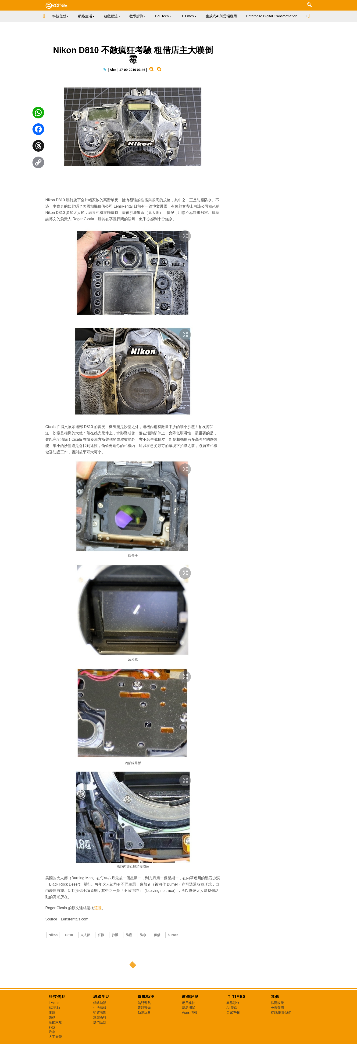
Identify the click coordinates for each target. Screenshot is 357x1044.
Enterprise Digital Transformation (271, 16)
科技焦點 (57, 997)
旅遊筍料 (99, 1017)
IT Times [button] (188, 16)
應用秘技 (188, 1003)
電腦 (52, 1012)
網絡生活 (101, 997)
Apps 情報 (189, 1012)
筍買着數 (99, 1012)
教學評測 (190, 997)
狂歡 (101, 935)
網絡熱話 (99, 1003)
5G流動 (54, 1008)
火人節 (85, 935)
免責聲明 (277, 1008)
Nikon (53, 935)
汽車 (52, 1032)
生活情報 (99, 1008)
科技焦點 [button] (60, 16)
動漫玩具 (144, 1012)
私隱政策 (277, 1003)
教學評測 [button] (137, 16)
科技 (52, 1027)
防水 (143, 935)
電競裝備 (144, 1008)
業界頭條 (232, 1003)
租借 (157, 935)
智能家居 (55, 1022)
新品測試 (188, 1008)
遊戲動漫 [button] (112, 16)
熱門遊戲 (144, 1003)
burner (173, 935)
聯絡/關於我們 (281, 1012)
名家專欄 (232, 1012)
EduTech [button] (163, 16)
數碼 (52, 1017)
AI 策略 (231, 1008)
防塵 (129, 935)
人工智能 (55, 1037)
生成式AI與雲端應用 (221, 16)
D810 (69, 935)
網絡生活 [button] (86, 16)
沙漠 (115, 935)
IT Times (236, 997)
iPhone (54, 1003)
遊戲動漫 (146, 997)
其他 (275, 997)
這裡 (98, 908)
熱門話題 (99, 1022)
